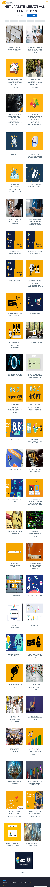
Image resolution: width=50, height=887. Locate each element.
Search (22, 20)
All (7, 20)
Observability (40, 20)
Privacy (5, 885)
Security (14, 20)
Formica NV (29, 882)
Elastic (30, 20)
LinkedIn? (32, 15)
